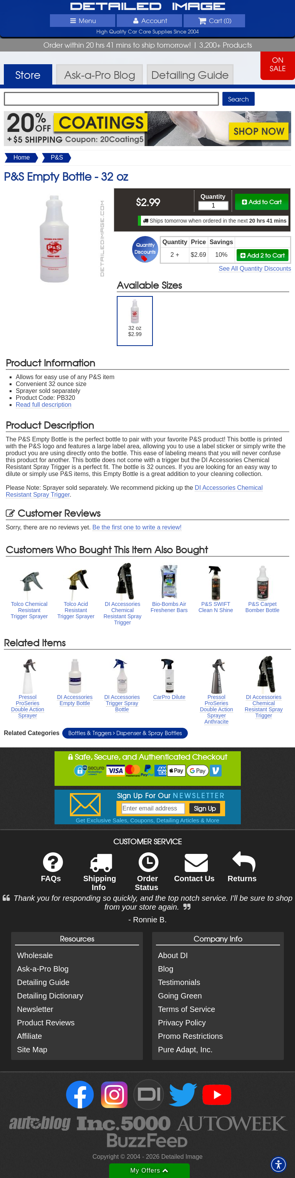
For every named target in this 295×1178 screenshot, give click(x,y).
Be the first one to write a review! (137, 527)
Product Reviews (46, 1022)
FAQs (52, 872)
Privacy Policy (182, 1022)
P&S (57, 157)
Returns (242, 872)
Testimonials (179, 982)
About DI (173, 955)
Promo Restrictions (190, 1036)
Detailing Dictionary (50, 996)
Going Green (180, 996)
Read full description (43, 404)
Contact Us (194, 872)
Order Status (146, 877)
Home (21, 157)
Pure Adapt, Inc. (185, 1049)
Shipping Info (99, 877)
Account (149, 20)
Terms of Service (186, 1009)
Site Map (32, 1049)
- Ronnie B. (147, 919)
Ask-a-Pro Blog (43, 969)
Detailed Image (147, 7)
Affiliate (29, 1036)
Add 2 (262, 255)
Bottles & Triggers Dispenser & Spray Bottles (125, 733)
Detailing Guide (43, 982)
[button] (278, 1164)
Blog (165, 969)
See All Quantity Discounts (255, 268)
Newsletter (35, 1009)
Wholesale (35, 955)
